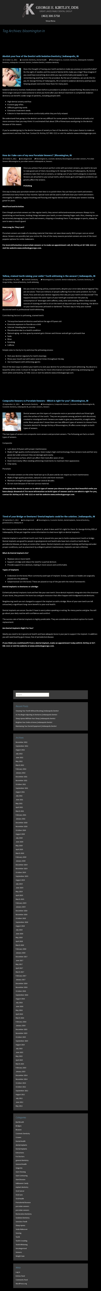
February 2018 (21, 949)
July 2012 (19, 1098)
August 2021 (20, 792)
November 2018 (21, 914)
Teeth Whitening (22, 1244)
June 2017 (19, 960)
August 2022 (20, 750)
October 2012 (21, 1087)
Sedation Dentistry (23, 1218)
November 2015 (21, 1033)
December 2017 (21, 956)
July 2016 (19, 1002)
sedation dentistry (52, 62)
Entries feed (20, 1276)
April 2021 (19, 807)
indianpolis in (18, 523)
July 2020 (19, 838)
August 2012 (20, 1094)
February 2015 (21, 1068)
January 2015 (20, 1071)
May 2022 (19, 761)
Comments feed (22, 1280)
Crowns (18, 1137)
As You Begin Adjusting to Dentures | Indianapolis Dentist (36, 715)
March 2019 (20, 899)
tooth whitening (33, 282)
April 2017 (19, 968)
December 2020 (21, 822)
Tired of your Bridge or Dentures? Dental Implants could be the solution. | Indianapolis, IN (48, 516)
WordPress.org (21, 1283)
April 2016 (19, 1014)
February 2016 (21, 1022)
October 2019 (21, 872)
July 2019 (19, 884)
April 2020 (19, 849)
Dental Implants (21, 1149)
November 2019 (21, 868)
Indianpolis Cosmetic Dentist (20, 62)
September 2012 (22, 1091)
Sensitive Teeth (21, 1221)
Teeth (18, 1237)
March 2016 (20, 1018)
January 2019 (20, 907)
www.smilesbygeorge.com (85, 133)
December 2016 (21, 983)
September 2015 (22, 1041)
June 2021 (19, 799)
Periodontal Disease (23, 1202)
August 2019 (20, 880)
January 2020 (20, 861)
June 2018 (19, 934)
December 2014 (21, 1075)
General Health (21, 1164)
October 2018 (21, 918)
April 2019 (19, 895)
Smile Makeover (22, 1229)
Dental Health (41, 60)
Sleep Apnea (20, 1225)
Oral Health (20, 1198)
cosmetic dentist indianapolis (65, 279)
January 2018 (20, 953)
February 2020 (21, 857)
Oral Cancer (20, 1191)
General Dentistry (19, 282)
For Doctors (20, 1156)
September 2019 (22, 876)
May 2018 (19, 937)
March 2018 (20, 945)
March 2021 (20, 811)
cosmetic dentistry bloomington (60, 159)
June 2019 (19, 888)
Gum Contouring (22, 1176)
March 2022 (20, 765)
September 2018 (22, 922)
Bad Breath (20, 1122)
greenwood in (7, 523)
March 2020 (20, 853)
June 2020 (19, 842)
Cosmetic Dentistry (29, 60)
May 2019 (19, 891)
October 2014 (21, 1083)
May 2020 (19, 845)
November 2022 (21, 742)
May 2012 (19, 1106)
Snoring (18, 1233)
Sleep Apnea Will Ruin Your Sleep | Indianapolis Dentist (35, 718)
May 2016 (19, 1010)
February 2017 (21, 976)
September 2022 (22, 746)
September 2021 (22, 788)
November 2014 (21, 1079)
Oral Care (19, 1195)
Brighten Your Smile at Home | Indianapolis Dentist (34, 722)
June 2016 (19, 1006)
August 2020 (20, 834)
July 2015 (19, 1048)
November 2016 (21, 987)
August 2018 (20, 926)
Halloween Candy (22, 1183)
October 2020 (21, 830)
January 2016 (20, 1025)
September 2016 (22, 995)
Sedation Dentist (38, 62)
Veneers (49, 161)
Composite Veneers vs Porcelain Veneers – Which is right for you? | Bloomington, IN (45, 400)
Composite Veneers (61, 404)
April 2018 (19, 941)
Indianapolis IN (23, 407)
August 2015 (20, 1045)
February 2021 (21, 815)
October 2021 (21, 784)
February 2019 (21, 903)
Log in (18, 1272)
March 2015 (20, 1064)
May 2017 (19, 964)
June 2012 (19, 1102)
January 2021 (20, 819)
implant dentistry (22, 1187)
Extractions (20, 1153)
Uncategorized (26, 159)
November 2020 (21, 826)
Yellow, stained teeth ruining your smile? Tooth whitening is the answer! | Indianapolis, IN (48, 276)
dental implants (69, 520)
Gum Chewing (21, 1172)
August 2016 (20, 999)
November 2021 (21, 780)
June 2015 (19, 1052)
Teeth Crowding (21, 1241)
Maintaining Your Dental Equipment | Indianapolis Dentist (36, 726)
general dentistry (22, 1160)
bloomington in (56, 60)
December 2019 (21, 865)
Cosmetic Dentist (56, 520)
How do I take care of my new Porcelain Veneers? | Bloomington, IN (37, 155)
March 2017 (20, 972)
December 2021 (21, 777)
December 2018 (21, 911)
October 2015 (21, 1037)
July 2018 (19, 930)
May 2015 (19, 1056)
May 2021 (19, 803)
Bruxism (19, 1130)
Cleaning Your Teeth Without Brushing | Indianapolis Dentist (37, 711)
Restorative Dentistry (24, 1214)
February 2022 (21, 769)
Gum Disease (20, 1179)
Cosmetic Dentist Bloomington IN (82, 404)
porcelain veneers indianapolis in (33, 161)
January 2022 (20, 773)
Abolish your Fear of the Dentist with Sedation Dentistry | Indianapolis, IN (40, 56)
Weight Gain (20, 1256)
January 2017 (20, 979)
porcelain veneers (79, 159)
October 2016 (21, 991)
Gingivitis (19, 1168)
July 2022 (19, 754)
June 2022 (19, 757)
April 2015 (19, 1060)
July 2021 (19, 796)
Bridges (19, 1126)
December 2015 (21, 1029)
